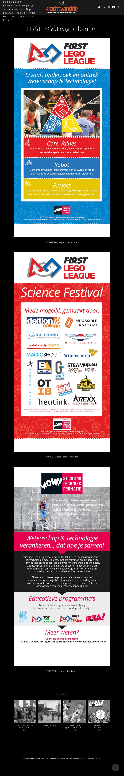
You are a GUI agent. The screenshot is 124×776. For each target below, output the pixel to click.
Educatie (8, 12)
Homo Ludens (27, 16)
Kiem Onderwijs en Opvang (18, 5)
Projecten (21, 12)
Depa (29, 9)
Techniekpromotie (13, 9)
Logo (13, 16)
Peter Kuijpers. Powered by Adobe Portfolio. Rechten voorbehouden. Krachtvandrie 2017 (65, 758)
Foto (5, 16)
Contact (7, 20)
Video (32, 12)
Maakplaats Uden (12, 2)
